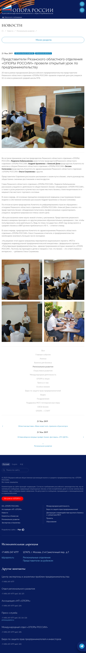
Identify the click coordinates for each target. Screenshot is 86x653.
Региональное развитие (25, 31)
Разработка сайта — (13, 530)
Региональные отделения (36, 557)
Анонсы (43, 359)
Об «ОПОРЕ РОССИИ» (10, 506)
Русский (6, 464)
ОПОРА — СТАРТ (43, 411)
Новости (10, 31)
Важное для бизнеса (43, 363)
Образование (51, 522)
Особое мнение (43, 387)
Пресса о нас (43, 383)
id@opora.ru (8, 557)
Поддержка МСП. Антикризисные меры (43, 403)
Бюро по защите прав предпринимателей (43, 391)
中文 (21, 464)
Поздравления (43, 399)
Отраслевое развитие (43, 371)
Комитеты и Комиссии (10, 516)
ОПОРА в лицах (43, 379)
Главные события (43, 355)
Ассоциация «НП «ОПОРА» (12, 509)
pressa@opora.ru (8, 620)
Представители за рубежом (38, 560)
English (14, 464)
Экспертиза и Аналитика (11, 523)
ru (82, 10)
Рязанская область (43, 53)
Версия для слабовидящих (12, 17)
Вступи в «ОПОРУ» (12, 498)
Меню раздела (44, 40)
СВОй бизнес (43, 407)
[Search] (15, 470)
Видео (43, 395)
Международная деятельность (43, 375)
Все (43, 351)
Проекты (49, 518)
